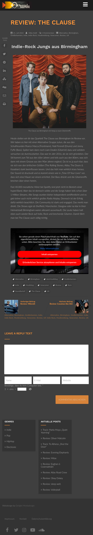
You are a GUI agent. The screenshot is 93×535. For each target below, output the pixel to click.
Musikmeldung (43, 35)
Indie (25, 35)
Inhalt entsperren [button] (50, 254)
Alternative (63, 33)
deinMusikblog (52, 279)
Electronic (10, 447)
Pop (7, 435)
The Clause (36, 291)
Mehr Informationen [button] (49, 248)
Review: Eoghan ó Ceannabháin (50, 465)
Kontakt (23, 518)
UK (68, 35)
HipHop (9, 441)
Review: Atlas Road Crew (54, 472)
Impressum (9, 518)
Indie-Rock (32, 35)
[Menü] (85, 4)
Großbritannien (16, 35)
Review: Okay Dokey (52, 478)
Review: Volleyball (50, 489)
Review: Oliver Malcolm (53, 438)
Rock (70, 285)
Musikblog (30, 285)
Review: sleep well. (51, 484)
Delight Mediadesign (25, 505)
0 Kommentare (48, 33)
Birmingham (73, 33)
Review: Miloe (48, 458)
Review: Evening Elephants (55, 452)
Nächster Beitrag (67, 302)
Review (63, 35)
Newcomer (54, 35)
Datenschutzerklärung (42, 518)
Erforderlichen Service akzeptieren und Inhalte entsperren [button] (49, 262)
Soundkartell (20, 291)
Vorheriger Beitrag (25, 302)
